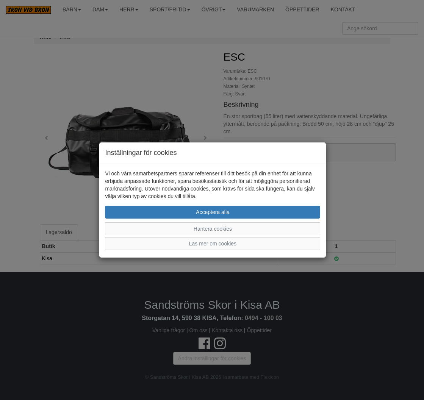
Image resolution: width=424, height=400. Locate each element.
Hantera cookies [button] (213, 229)
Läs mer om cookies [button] (212, 244)
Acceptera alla (213, 212)
